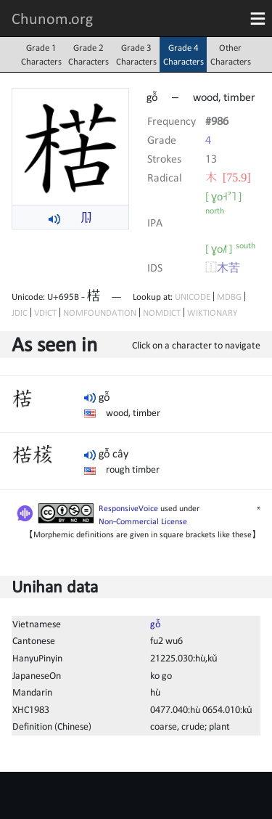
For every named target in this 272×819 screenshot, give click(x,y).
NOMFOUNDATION (99, 312)
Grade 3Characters (136, 54)
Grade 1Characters (41, 54)
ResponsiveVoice (128, 508)
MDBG (229, 296)
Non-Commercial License (143, 521)
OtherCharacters (230, 54)
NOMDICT (162, 312)
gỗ (155, 624)
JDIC (20, 312)
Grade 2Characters (88, 54)
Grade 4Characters (183, 54)
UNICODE (192, 296)
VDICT (45, 312)
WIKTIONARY (212, 312)
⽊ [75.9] (228, 177)
